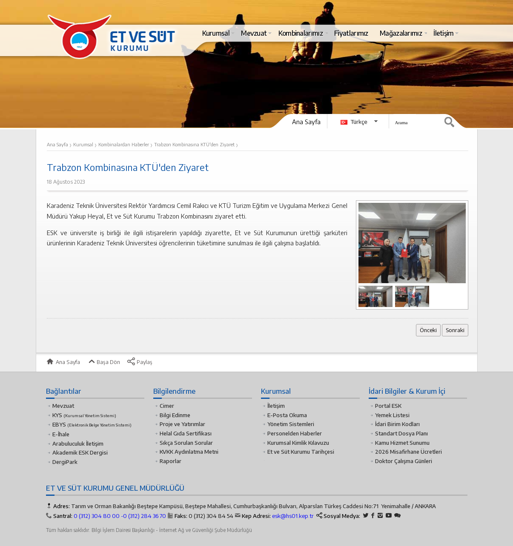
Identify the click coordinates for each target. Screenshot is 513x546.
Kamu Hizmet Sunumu (402, 442)
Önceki (428, 330)
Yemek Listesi (392, 415)
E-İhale (60, 434)
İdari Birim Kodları (397, 424)
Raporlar (170, 461)
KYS (84, 415)
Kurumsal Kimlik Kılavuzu (298, 442)
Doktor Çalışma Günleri (403, 461)
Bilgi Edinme (175, 415)
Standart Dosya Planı (401, 433)
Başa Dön (103, 361)
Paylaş (139, 361)
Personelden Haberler (294, 433)
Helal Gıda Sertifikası (186, 433)
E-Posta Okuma (287, 415)
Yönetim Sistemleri (290, 424)
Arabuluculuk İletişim (77, 443)
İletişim (276, 405)
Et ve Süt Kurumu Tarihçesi (300, 451)
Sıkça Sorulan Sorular (186, 442)
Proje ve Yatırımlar (182, 424)
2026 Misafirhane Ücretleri (408, 451)
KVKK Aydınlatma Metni (189, 451)
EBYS (92, 424)
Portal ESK (388, 405)
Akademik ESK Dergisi (80, 452)
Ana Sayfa (306, 121)
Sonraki (455, 330)
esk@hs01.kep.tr (293, 515)
